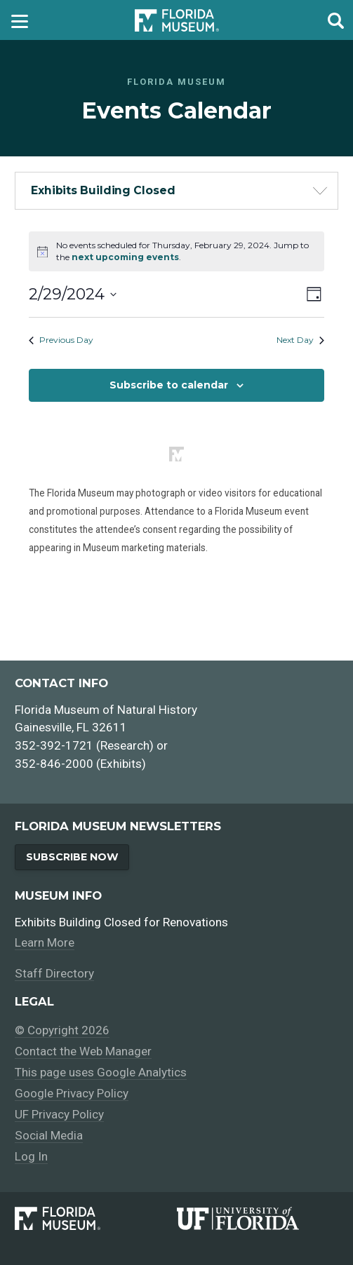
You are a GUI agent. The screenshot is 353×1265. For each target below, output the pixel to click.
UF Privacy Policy (59, 1114)
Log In (31, 1156)
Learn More (44, 942)
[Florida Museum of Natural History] (95, 1219)
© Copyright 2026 (62, 1030)
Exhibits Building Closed (103, 190)
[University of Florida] (257, 1219)
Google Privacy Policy (71, 1093)
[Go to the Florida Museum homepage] (177, 20)
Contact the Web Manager (83, 1051)
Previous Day (61, 339)
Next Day (300, 339)
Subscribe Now (72, 857)
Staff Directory (54, 973)
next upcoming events (125, 257)
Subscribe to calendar (168, 385)
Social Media (49, 1135)
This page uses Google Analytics (101, 1072)
